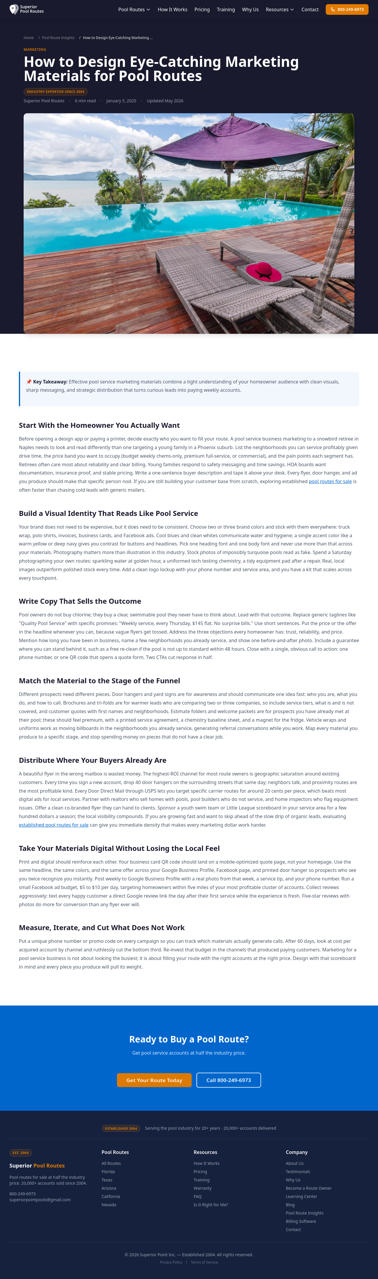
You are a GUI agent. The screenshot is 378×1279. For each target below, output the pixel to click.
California (111, 1196)
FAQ (198, 1196)
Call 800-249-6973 (228, 1061)
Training (226, 9)
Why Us (250, 9)
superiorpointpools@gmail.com (40, 1199)
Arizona (109, 1188)
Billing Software (301, 1221)
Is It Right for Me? (211, 1204)
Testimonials (298, 1171)
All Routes (111, 1163)
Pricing (202, 9)
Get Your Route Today (154, 1061)
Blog (290, 1204)
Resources (280, 9)
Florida (108, 1171)
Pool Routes (134, 9)
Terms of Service (204, 1262)
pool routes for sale (330, 481)
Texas (107, 1180)
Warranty (203, 1188)
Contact (310, 9)
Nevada (109, 1204)
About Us (295, 1163)
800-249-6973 (347, 9)
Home (29, 37)
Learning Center (301, 1196)
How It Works (172, 9)
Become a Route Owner (309, 1188)
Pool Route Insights (58, 37)
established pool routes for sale (54, 825)
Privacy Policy (171, 1262)
